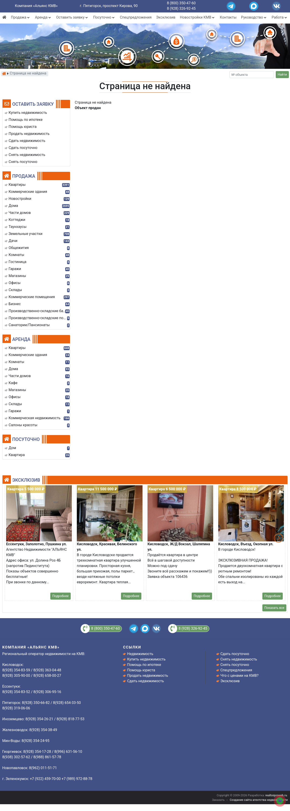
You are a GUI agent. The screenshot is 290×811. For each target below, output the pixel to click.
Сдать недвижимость (145, 681)
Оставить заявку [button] (72, 17)
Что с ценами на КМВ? (239, 675)
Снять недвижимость (238, 659)
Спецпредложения (136, 17)
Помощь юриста (141, 670)
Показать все (274, 608)
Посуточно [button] (104, 17)
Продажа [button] (20, 17)
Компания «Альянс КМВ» (36, 6)
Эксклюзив (165, 17)
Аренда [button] (43, 17)
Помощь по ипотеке (144, 665)
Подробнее (60, 596)
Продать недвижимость (147, 675)
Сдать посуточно (234, 654)
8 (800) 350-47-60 (181, 3)
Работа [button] (280, 17)
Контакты (228, 17)
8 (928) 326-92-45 (181, 8)
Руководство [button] (254, 17)
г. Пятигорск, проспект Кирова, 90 (109, 6)
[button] (278, 538)
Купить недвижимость (146, 659)
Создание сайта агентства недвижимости (259, 799)
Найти (282, 74)
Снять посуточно (234, 665)
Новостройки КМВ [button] (197, 17)
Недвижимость (140, 654)
